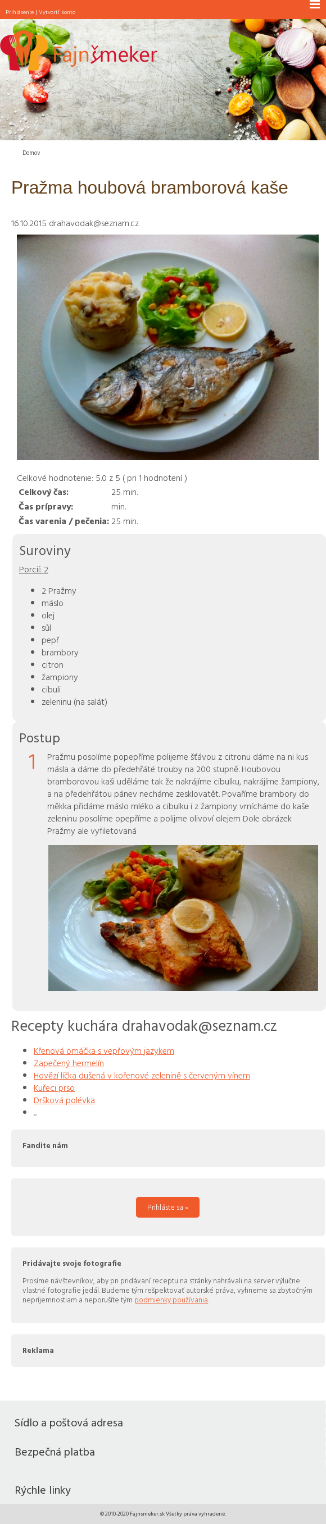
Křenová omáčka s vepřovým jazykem (104, 1050)
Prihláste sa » (167, 1207)
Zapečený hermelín (69, 1062)
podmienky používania (171, 1299)
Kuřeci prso (54, 1087)
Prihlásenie (20, 11)
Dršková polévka (64, 1100)
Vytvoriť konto (57, 11)
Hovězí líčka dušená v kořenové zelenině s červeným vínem (142, 1075)
